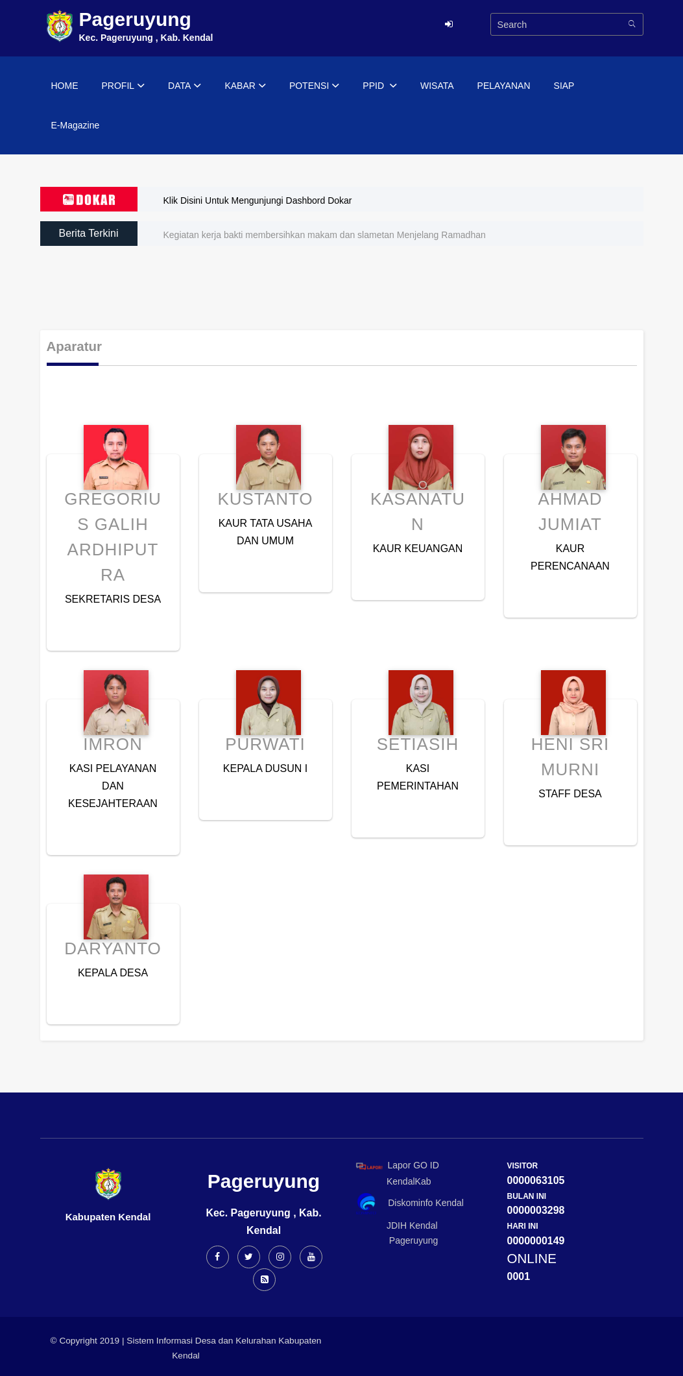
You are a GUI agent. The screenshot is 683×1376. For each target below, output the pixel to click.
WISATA (437, 85)
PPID (380, 86)
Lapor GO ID (397, 1165)
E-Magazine (75, 125)
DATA (184, 86)
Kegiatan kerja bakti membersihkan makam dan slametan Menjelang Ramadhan (324, 235)
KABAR (244, 86)
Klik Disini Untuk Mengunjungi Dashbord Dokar (257, 200)
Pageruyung (395, 1240)
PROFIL (123, 86)
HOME (64, 85)
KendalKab (391, 1181)
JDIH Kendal (395, 1225)
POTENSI (314, 86)
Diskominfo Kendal (409, 1203)
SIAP (564, 85)
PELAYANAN (504, 85)
